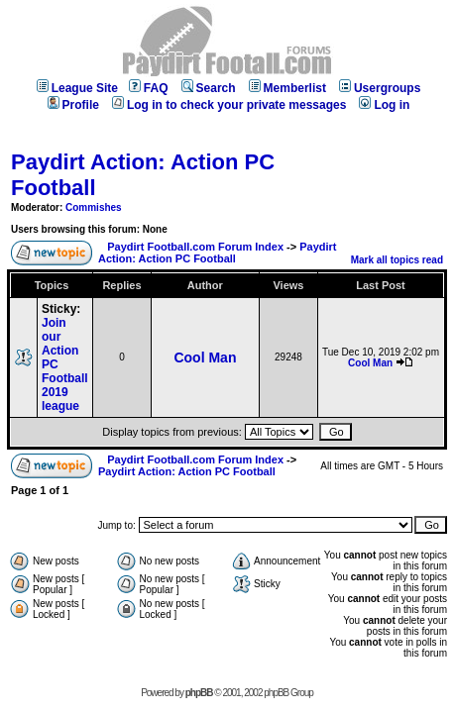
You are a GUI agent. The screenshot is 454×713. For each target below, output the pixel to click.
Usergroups (379, 88)
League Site (77, 88)
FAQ (149, 88)
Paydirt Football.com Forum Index (195, 247)
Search (208, 88)
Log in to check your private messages (229, 105)
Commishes (93, 207)
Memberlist (287, 88)
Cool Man (204, 357)
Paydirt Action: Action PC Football (217, 252)
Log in (384, 105)
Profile (73, 105)
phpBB (199, 692)
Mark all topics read (397, 260)
